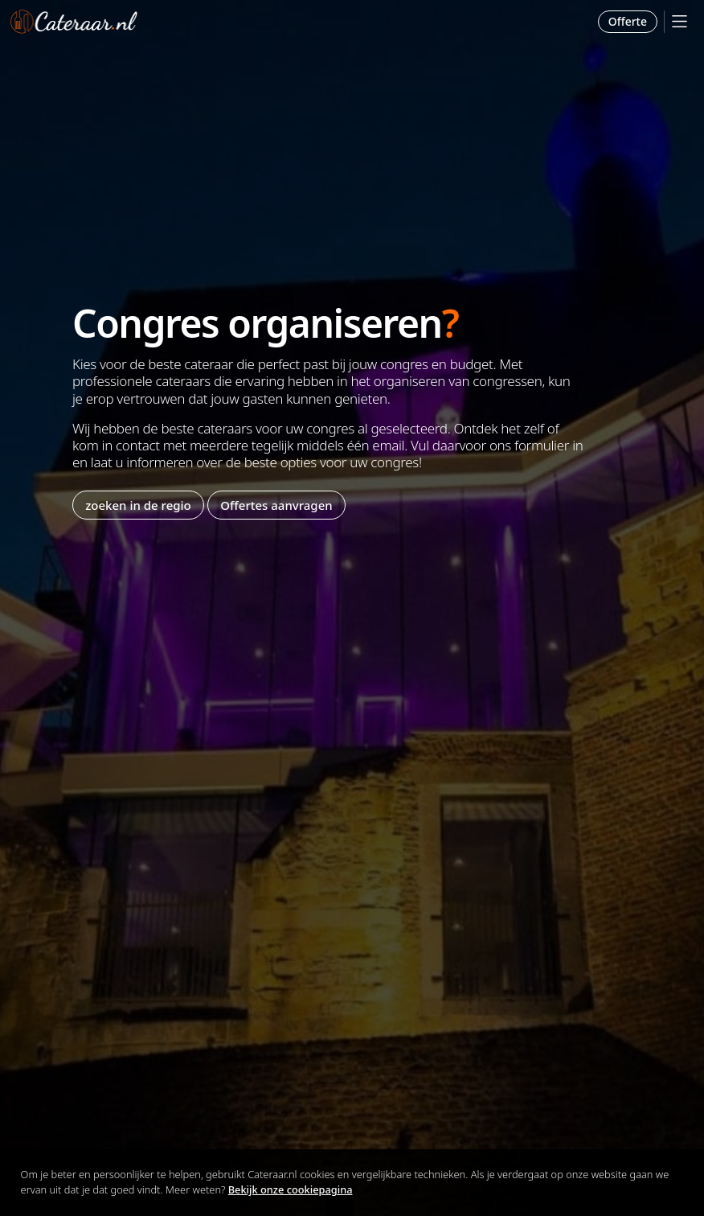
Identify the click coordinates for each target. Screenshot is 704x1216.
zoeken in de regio (138, 505)
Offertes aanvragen (276, 505)
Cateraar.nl (74, 21)
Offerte (627, 21)
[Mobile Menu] (679, 21)
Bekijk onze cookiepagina (290, 1189)
